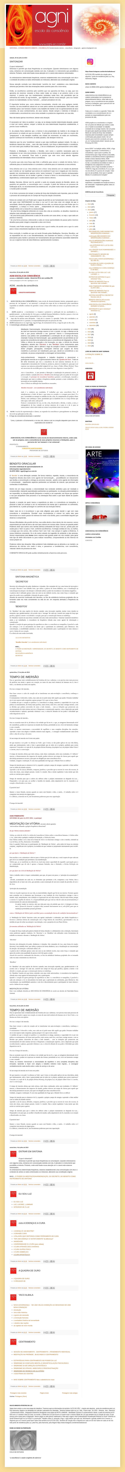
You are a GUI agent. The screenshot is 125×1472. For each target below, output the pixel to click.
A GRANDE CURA (20, 1233)
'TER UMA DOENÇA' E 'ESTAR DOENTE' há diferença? (33, 1239)
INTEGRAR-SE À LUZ (21, 1207)
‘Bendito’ (15, 475)
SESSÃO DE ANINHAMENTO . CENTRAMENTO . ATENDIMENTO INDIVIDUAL (42, 1352)
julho (91, 229)
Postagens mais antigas (70, 1393)
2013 (89, 207)
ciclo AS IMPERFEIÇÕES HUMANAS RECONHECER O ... (101, 241)
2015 (89, 329)
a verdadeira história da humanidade (26, 1320)
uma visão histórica (20, 1312)
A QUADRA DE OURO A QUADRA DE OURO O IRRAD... (101, 264)
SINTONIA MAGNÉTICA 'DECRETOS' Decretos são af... (101, 296)
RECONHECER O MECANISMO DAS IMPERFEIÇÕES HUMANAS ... (101, 232)
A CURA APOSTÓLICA (22, 1254)
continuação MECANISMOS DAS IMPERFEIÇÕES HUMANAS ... (100, 237)
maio (91, 223)
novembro (92, 323)
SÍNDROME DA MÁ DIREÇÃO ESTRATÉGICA (30, 1366)
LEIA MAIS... (89, 363)
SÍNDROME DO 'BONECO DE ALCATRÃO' (29, 1371)
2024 (89, 346)
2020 (89, 340)
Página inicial (44, 1393)
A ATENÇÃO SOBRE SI (93, 354)
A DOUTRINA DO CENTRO (23, 1374)
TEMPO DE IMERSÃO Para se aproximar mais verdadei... (99, 282)
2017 (89, 334)
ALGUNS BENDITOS (22, 638)
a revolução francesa (21, 1318)
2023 (89, 343)
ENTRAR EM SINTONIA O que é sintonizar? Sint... (99, 278)
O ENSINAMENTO (21, 446)
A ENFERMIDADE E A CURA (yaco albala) (29, 1244)
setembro (92, 317)
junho (91, 226)
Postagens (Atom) (21, 1396)
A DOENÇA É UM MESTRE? (24, 1231)
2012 (89, 204)
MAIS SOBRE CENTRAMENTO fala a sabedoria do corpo (34, 1380)
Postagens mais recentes (18, 1393)
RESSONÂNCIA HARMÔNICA (24, 653)
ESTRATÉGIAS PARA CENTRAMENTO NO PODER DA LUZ (35, 1360)
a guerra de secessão (21, 1315)
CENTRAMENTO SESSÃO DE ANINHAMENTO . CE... (99, 255)
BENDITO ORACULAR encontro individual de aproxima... (99, 300)
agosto (91, 314)
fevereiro (92, 215)
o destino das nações (21, 1323)
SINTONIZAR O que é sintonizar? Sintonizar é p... (100, 309)
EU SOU (88, 358)
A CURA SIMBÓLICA (21, 1252)
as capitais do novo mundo (23, 1325)
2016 (89, 332)
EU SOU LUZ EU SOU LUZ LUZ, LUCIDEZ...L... (100, 273)
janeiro (91, 212)
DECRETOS (18, 655)
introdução (17, 1310)
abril (90, 221)
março (91, 218)
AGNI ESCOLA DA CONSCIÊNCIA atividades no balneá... (100, 305)
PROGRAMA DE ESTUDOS (39, 450)
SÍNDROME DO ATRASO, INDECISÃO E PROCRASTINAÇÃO (36, 1368)
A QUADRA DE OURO (22, 1278)
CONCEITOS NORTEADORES (32, 448)
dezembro (92, 325)
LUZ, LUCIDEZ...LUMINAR (23, 1204)
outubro (92, 320)
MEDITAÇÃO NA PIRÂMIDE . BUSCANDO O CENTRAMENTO (36, 1354)
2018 (89, 337)
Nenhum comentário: (34, 266)
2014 (89, 210)
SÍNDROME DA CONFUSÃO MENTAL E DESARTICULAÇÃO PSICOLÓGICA (41, 1363)
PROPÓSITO (14, 444)
